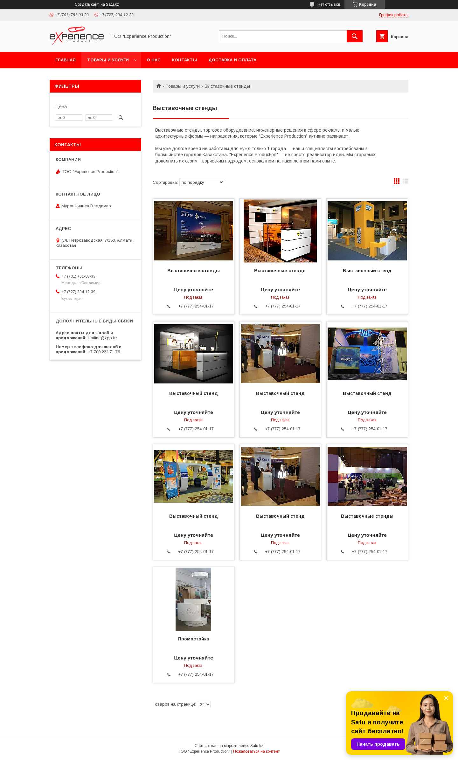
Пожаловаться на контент (256, 751)
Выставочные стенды (193, 270)
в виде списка (405, 182)
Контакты (184, 60)
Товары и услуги (108, 60)
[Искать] (355, 36)
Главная (65, 60)
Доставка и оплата (232, 60)
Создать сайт (87, 4)
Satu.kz (256, 745)
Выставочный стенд (367, 270)
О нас (154, 60)
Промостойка (193, 638)
